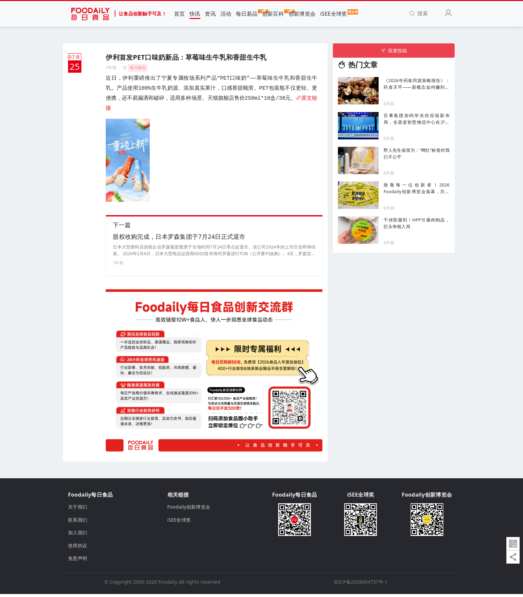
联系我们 (77, 523)
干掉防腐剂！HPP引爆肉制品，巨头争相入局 (417, 223)
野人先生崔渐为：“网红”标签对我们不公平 (417, 153)
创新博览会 (302, 13)
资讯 (210, 13)
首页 (179, 13)
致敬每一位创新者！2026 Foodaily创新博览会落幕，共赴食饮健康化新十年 (417, 188)
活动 (225, 13)
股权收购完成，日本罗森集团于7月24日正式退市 (179, 239)
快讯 (194, 13)
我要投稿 (394, 50)
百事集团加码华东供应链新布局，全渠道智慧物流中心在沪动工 (417, 118)
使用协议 (77, 548)
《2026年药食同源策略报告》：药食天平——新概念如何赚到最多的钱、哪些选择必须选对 (417, 83)
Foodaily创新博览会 (188, 510)
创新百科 (273, 13)
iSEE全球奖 (333, 13)
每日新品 (246, 13)
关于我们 (77, 510)
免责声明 (77, 561)
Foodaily (167, 585)
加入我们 (77, 535)
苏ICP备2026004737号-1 (361, 585)
